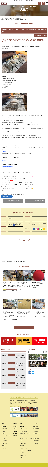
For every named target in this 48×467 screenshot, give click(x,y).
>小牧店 (3, 431)
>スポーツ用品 (23, 455)
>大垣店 (3, 445)
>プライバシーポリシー (38, 435)
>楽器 (21, 435)
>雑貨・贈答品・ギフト (25, 433)
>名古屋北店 (4, 440)
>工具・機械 (23, 443)
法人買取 (15, 433)
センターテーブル (38, 35)
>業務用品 (22, 445)
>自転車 (22, 452)
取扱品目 (22, 426)
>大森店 (3, 433)
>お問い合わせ (36, 438)
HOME (2, 18)
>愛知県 (15, 426)
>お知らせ (35, 431)
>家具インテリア (23, 428)
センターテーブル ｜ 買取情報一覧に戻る (34, 200)
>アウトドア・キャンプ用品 (26, 438)
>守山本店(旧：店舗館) (6, 435)
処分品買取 (15, 431)
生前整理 (15, 435)
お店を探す (4, 428)
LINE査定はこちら (7, 196)
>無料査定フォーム (37, 440)
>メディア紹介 (36, 428)
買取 (3, 423)
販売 (21, 423)
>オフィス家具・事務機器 (25, 450)
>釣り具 (22, 457)
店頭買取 (4, 426)
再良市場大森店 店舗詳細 (7, 166)
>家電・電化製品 (23, 431)
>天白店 (3, 438)
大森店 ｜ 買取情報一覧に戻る (13, 200)
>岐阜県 (15, 428)
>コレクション (23, 440)
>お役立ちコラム (37, 433)
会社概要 (35, 423)
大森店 (11, 18)
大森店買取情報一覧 (17, 18)
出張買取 (15, 423)
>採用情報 (35, 426)
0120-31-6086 (9, 87)
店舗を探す (6, 18)
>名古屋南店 (4, 443)
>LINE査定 (35, 443)
